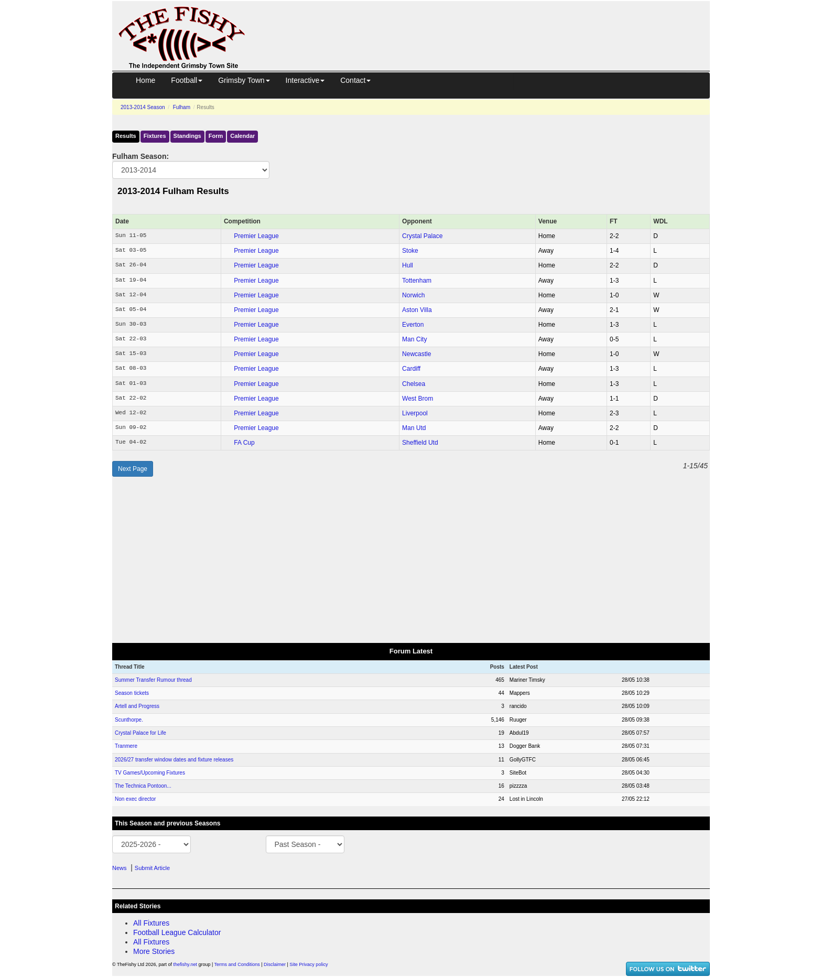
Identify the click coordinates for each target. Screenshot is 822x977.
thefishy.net (185, 964)
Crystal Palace (422, 236)
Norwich (413, 295)
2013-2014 (143, 107)
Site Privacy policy (308, 964)
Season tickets (132, 693)
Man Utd (414, 428)
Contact (355, 80)
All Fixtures (151, 923)
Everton (413, 324)
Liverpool (415, 413)
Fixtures (155, 136)
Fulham (181, 107)
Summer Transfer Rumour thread (153, 680)
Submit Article (152, 868)
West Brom (417, 398)
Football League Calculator (177, 932)
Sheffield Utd (420, 442)
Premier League (256, 236)
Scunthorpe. (129, 720)
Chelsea (413, 384)
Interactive (305, 80)
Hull (407, 265)
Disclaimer (275, 964)
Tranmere (126, 746)
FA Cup (244, 442)
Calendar (242, 136)
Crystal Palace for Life (140, 733)
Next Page (132, 469)
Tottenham (416, 280)
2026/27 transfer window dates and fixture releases (174, 760)
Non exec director (135, 799)
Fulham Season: (140, 156)
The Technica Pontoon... (143, 786)
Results (125, 136)
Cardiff (411, 368)
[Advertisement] (487, 25)
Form (216, 136)
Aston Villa (416, 310)
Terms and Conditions (237, 964)
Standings (187, 136)
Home (145, 80)
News (119, 868)
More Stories (154, 951)
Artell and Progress (137, 706)
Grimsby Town (243, 80)
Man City (414, 339)
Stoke (410, 250)
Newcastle (416, 354)
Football (186, 80)
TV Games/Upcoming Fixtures (150, 773)
